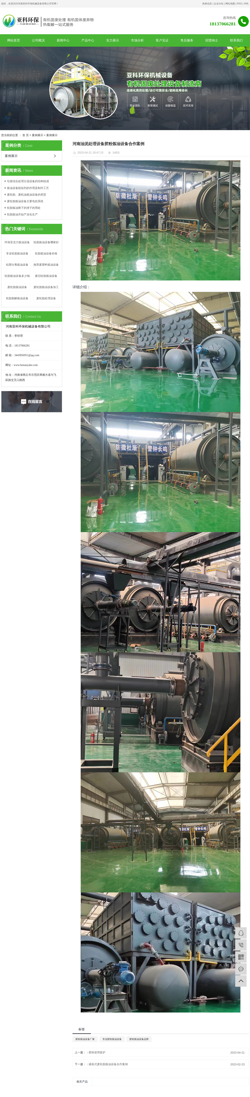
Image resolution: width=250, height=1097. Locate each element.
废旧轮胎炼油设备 (46, 275)
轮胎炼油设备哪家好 (46, 242)
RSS (239, 3)
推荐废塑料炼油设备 (46, 264)
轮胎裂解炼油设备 (17, 298)
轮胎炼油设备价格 (46, 253)
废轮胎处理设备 (46, 298)
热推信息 (207, 3)
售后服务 (187, 40)
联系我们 (236, 40)
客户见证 (162, 40)
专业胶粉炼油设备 (112, 1039)
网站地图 (230, 3)
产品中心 (87, 40)
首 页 (25, 135)
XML (246, 3)
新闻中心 (63, 40)
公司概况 (38, 40)
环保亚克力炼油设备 (17, 242)
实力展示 (112, 40)
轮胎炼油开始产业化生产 (22, 214)
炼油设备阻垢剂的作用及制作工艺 (28, 188)
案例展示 (37, 135)
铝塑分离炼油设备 (17, 264)
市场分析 (137, 40)
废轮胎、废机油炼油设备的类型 (26, 194)
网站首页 (13, 40)
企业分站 (218, 3)
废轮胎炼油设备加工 (46, 287)
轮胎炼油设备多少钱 (17, 275)
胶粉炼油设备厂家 (85, 1039)
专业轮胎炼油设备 (17, 253)
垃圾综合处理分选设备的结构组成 (28, 181)
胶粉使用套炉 (97, 1052)
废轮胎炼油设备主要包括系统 (25, 201)
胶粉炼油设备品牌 (139, 1039)
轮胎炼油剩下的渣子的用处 (24, 207)
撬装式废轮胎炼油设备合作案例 (108, 1064)
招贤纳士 (211, 40)
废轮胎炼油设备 (17, 287)
